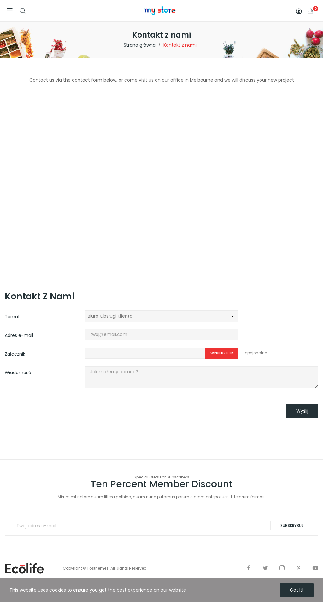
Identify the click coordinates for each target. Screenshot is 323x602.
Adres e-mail (19, 335)
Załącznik (15, 354)
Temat (12, 317)
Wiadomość (18, 372)
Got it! (296, 590)
